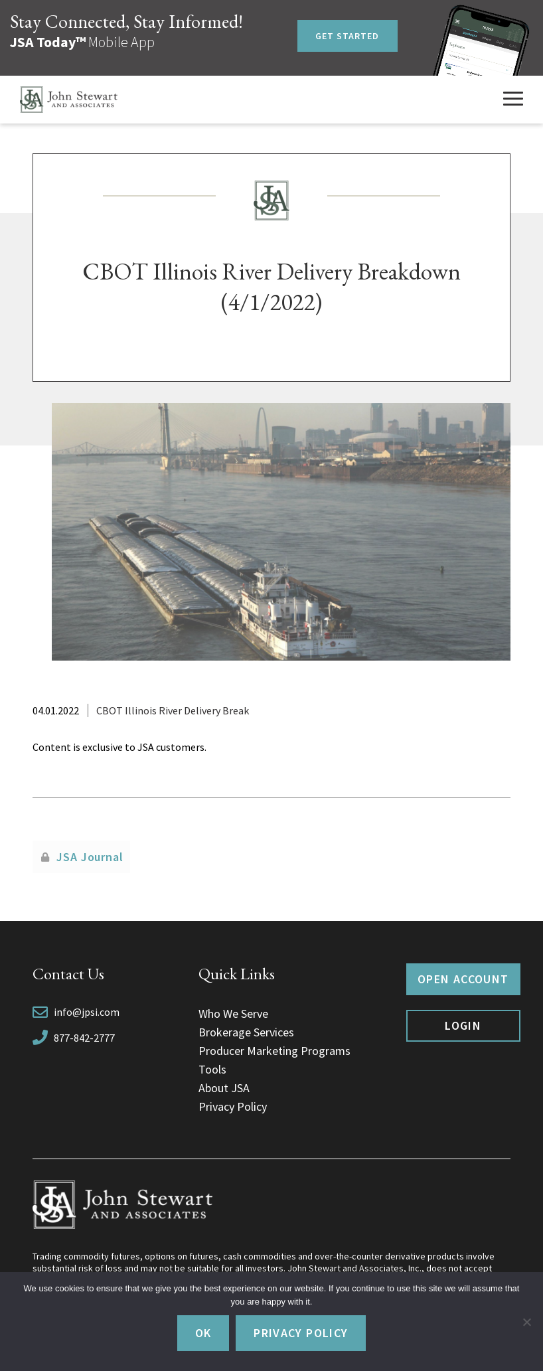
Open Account (463, 979)
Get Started (347, 36)
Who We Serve (233, 1013)
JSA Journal (89, 856)
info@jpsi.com (86, 1011)
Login (463, 1025)
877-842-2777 (84, 1037)
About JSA (224, 1087)
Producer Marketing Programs (274, 1050)
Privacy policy (301, 1332)
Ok (203, 1332)
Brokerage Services (246, 1032)
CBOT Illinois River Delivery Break (172, 710)
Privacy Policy (232, 1106)
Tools (212, 1069)
